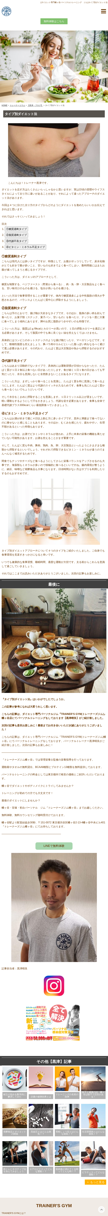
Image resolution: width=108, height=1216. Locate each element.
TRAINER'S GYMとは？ (14, 1213)
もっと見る (97, 1182)
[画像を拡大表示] (54, 544)
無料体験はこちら (54, 21)
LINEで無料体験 (54, 845)
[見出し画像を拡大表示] (54, 176)
